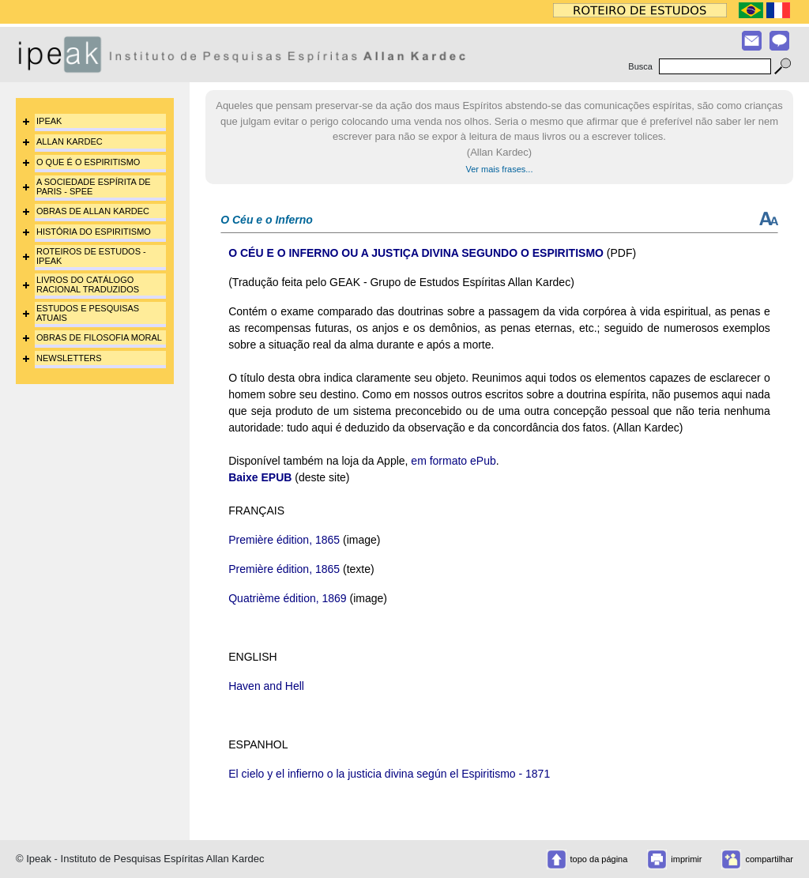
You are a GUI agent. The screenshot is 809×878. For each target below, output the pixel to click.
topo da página (599, 859)
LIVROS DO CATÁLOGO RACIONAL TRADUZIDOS (87, 284)
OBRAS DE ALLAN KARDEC (92, 211)
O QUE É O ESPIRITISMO (88, 162)
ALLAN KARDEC (69, 141)
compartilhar (769, 859)
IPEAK (49, 121)
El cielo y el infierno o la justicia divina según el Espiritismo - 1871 (389, 773)
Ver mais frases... (499, 169)
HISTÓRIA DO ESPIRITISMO (93, 231)
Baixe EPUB (260, 477)
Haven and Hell (266, 686)
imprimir (686, 859)
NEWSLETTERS (69, 358)
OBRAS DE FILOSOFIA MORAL (99, 337)
